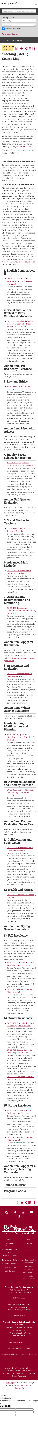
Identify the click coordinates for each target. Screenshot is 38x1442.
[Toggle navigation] (36, 4)
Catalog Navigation (13, 40)
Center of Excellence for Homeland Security (19, 1354)
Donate (28, 1240)
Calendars (29, 1250)
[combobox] (19, 11)
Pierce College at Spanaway (19, 1348)
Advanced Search (10, 34)
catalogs (10, 1383)
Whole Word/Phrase (13, 29)
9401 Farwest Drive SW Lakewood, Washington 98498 (19, 1291)
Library (28, 1247)
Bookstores (28, 1243)
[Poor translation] (7, 1406)
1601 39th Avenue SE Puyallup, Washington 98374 (19, 1308)
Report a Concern (9, 1264)
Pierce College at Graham (19, 1342)
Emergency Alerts (9, 1260)
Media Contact (9, 1271)
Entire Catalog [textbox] (7, 21)
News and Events (9, 1256)
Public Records (9, 1267)
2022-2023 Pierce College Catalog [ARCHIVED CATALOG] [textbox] (18, 11)
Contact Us (9, 1240)
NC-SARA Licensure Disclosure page (18, 262)
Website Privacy (28, 1273)
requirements (25, 147)
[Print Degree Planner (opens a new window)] (17, 48)
